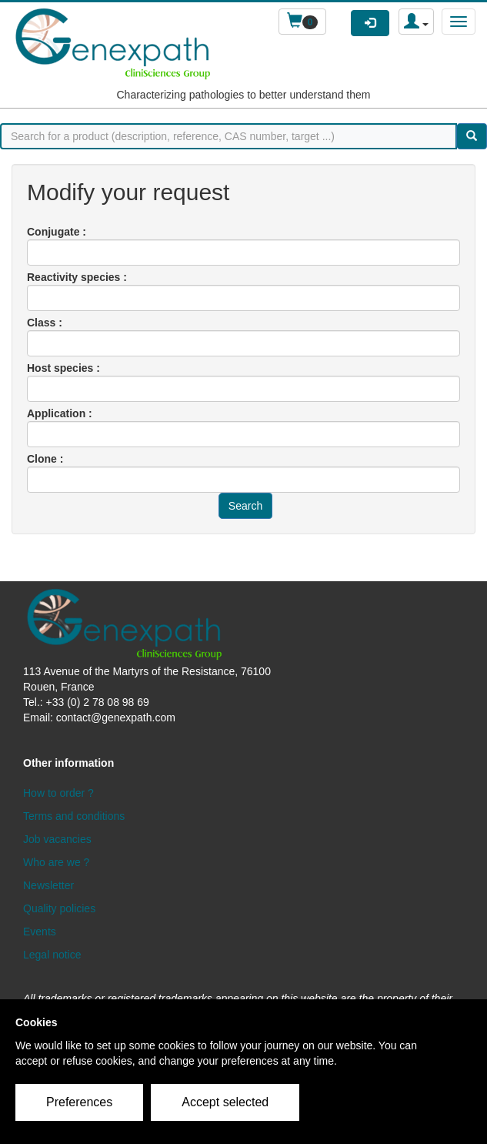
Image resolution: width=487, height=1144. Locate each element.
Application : (59, 413)
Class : (44, 322)
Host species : (63, 368)
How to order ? (58, 793)
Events (39, 931)
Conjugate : (56, 232)
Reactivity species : (77, 277)
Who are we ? (56, 862)
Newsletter (48, 885)
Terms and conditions (74, 816)
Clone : (45, 459)
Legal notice (52, 954)
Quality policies (59, 908)
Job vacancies (57, 839)
